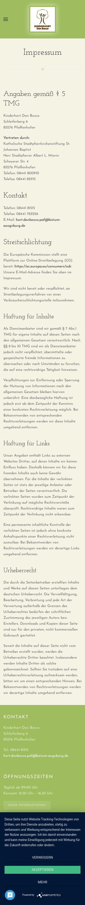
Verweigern (42, 857)
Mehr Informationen (27, 805)
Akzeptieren (42, 870)
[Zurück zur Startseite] (42, 19)
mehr (42, 882)
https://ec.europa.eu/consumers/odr (43, 266)
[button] (5, 19)
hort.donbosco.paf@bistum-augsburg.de (35, 756)
